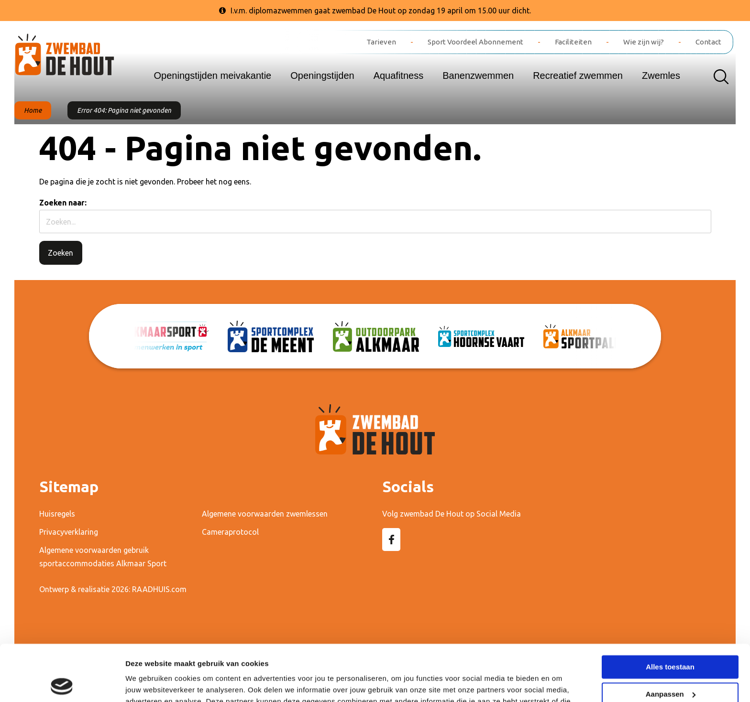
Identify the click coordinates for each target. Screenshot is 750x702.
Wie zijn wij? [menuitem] (643, 42)
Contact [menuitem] (708, 42)
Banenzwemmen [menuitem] (478, 75)
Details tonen (148, 683)
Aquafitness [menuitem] (399, 75)
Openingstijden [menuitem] (322, 75)
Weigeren (670, 665)
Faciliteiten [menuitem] (573, 42)
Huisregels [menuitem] (57, 513)
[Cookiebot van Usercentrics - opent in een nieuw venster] (62, 683)
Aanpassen (670, 638)
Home (33, 110)
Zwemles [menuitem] (661, 75)
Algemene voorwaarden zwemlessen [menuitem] (265, 513)
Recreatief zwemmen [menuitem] (578, 75)
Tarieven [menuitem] (381, 42)
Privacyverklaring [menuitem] (68, 532)
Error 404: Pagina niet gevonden (124, 110)
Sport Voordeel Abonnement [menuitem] (475, 42)
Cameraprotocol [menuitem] (230, 532)
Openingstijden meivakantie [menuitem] (213, 75)
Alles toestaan (670, 611)
